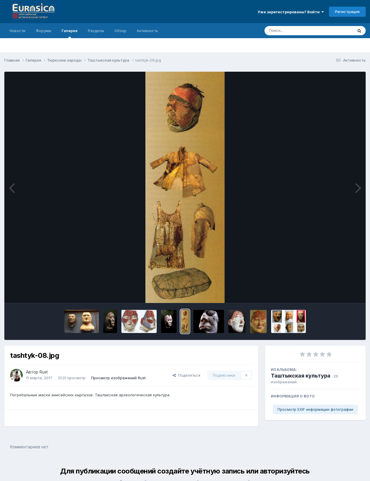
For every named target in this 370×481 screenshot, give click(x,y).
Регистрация (347, 11)
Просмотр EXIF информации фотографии (315, 409)
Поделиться (186, 375)
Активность (147, 30)
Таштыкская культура (300, 376)
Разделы (96, 30)
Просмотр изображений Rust (118, 377)
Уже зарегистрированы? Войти (291, 12)
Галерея (69, 33)
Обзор (120, 30)
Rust (44, 371)
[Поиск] (297, 30)
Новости (17, 30)
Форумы (43, 30)
